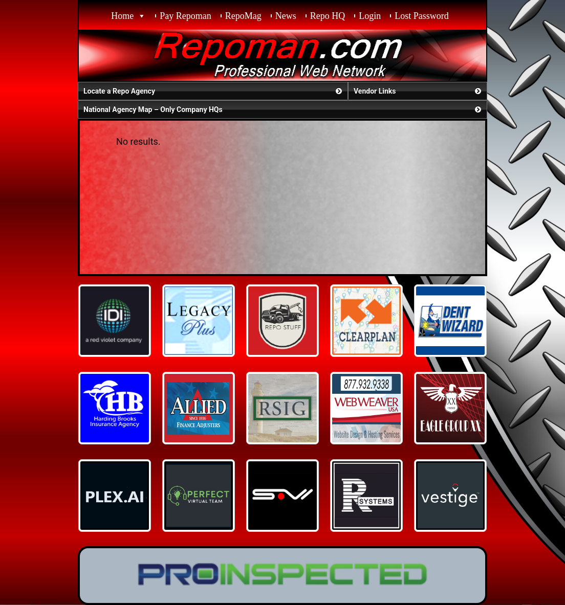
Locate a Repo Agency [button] (213, 91)
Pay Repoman (185, 15)
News (285, 15)
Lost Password (422, 15)
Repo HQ (327, 15)
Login (370, 15)
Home (122, 15)
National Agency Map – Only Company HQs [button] (283, 109)
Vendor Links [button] (418, 91)
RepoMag (243, 15)
